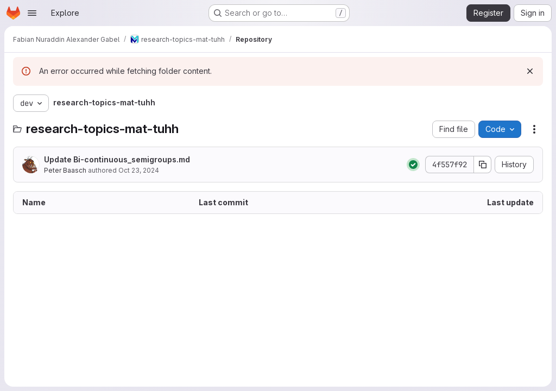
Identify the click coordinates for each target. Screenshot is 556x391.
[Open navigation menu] (32, 13)
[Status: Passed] (413, 164)
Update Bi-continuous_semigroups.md (117, 159)
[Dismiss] (529, 71)
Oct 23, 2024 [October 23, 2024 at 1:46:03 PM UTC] (138, 170)
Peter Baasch (65, 170)
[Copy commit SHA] (482, 164)
